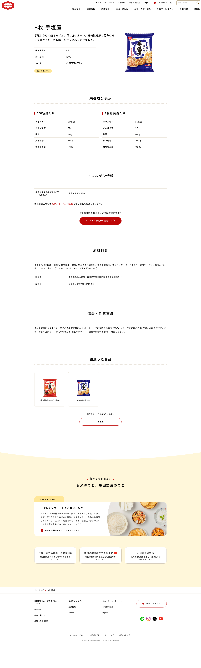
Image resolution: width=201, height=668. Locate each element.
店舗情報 (63, 11)
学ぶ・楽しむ (80, 11)
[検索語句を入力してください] (185, 5)
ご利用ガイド (94, 656)
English (105, 634)
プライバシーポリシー (77, 656)
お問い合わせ (125, 656)
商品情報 (32, 11)
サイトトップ (39, 611)
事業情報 (47, 11)
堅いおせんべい (43, 71)
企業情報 (144, 11)
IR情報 (158, 11)
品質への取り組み (101, 11)
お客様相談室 (130, 5)
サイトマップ (109, 656)
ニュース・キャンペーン (100, 5)
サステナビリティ (125, 11)
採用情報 (117, 5)
